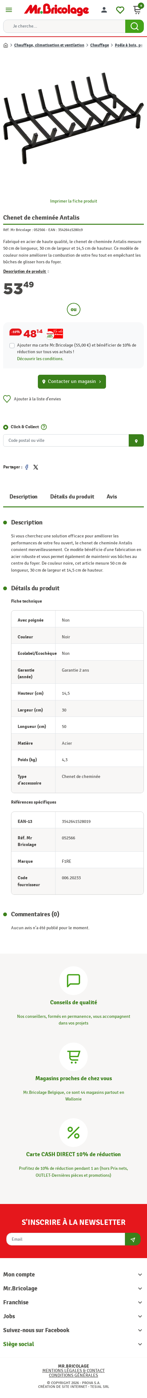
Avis (112, 496)
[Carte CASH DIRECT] (73, 1132)
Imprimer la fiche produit (73, 201)
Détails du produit (72, 496)
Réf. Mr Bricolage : (18, 230)
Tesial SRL (99, 1386)
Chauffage (99, 45)
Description (23, 496)
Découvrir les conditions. (40, 358)
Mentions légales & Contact (73, 1370)
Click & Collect (25, 426)
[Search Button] (134, 26)
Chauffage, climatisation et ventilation (49, 45)
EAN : (52, 230)
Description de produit (26, 271)
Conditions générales (73, 1375)
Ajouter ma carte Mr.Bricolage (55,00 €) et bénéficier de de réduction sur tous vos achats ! (76, 348)
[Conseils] (73, 979)
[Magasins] (73, 1055)
